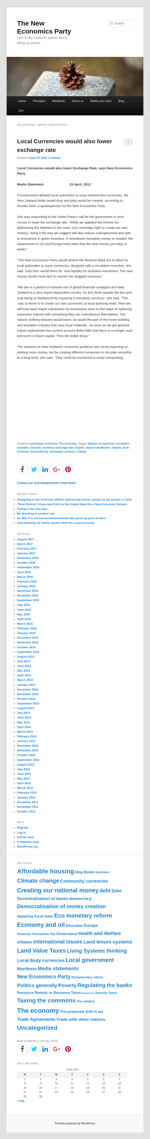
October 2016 (26, 562)
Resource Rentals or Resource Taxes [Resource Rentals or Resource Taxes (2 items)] (49, 993)
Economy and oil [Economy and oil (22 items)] (41, 925)
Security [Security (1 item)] (101, 993)
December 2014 (27, 637)
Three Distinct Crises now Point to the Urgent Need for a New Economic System (72, 504)
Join (21, 110)
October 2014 (26, 647)
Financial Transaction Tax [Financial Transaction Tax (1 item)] (36, 934)
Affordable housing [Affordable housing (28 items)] (45, 871)
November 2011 (27, 806)
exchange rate (64, 447)
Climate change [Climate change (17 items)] (38, 881)
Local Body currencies (43, 443)
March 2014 (25, 680)
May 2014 (23, 670)
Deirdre (56, 158)
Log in (21, 832)
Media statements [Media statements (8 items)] (58, 968)
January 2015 (26, 633)
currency (48, 447)
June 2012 (24, 774)
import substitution (98, 447)
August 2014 (25, 656)
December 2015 (27, 590)
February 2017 (27, 548)
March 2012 (25, 788)
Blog (121, 101)
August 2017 (25, 539)
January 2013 (26, 741)
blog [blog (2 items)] (79, 872)
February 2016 (27, 581)
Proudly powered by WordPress (75, 1123)
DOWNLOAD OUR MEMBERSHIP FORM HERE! (46, 483)
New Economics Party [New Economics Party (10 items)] (43, 976)
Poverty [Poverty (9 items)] (67, 985)
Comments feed (28, 842)
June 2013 (24, 717)
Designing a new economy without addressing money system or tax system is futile (74, 499)
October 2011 (26, 811)
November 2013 (27, 694)
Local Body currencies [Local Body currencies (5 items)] (41, 960)
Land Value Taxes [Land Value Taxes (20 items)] (41, 950)
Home (22, 101)
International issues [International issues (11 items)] (57, 942)
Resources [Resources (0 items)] (88, 993)
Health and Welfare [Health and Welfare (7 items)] (99, 933)
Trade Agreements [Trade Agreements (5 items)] (36, 1019)
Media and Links (101, 101)
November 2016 (27, 558)
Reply (81, 451)
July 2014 (23, 661)
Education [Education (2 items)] (74, 926)
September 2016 (28, 567)
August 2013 (25, 708)
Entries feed (25, 837)
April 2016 (24, 572)
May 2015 (23, 614)
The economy (67, 443)
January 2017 (26, 553)
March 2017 (25, 544)
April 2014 (24, 675)
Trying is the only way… (33, 509)
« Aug (20, 1100)
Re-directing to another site (36, 513)
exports (79, 447)
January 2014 (26, 684)
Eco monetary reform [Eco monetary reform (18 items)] (83, 915)
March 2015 (25, 623)
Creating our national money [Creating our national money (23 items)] (58, 890)
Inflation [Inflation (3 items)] (24, 942)
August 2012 (25, 764)
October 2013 (26, 698)
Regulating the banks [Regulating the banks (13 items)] (104, 985)
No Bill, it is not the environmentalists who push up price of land (61, 518)
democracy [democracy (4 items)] (80, 898)
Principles (39, 101)
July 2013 (23, 712)
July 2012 (23, 769)
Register (23, 827)
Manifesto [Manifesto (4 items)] (27, 968)
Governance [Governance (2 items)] (67, 934)
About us (77, 101)
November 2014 (27, 642)
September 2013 (28, 703)
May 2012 (23, 778)
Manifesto (58, 101)
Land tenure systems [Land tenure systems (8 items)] (107, 942)
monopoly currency (62, 451)
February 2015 (27, 628)
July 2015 (23, 604)
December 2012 (27, 745)
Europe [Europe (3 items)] (91, 925)
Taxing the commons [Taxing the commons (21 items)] (46, 1000)
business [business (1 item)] (103, 872)
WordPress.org (27, 846)
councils (35, 447)
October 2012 (26, 755)
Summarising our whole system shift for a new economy (55, 523)
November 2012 (27, 750)
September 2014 (28, 652)
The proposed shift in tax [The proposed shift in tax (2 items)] (81, 1011)
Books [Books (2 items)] (89, 872)
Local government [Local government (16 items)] (90, 960)
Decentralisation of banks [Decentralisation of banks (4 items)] (42, 898)
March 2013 (25, 731)
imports (116, 447)
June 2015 (24, 609)
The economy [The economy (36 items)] (38, 1010)
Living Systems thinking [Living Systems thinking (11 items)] (97, 951)
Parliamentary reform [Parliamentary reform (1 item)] (87, 977)
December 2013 (27, 689)
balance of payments (101, 443)
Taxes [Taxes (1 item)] (112, 993)
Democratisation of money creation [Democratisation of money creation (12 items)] (61, 906)
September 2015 (28, 600)
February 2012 (27, 792)
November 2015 (27, 595)
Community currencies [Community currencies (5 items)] (84, 881)
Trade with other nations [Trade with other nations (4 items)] (80, 1019)
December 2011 (27, 802)
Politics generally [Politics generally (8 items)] (37, 985)
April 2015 (24, 619)
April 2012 (24, 783)
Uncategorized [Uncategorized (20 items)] (37, 1027)
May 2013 (23, 722)
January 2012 (26, 797)
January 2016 (26, 586)
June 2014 (24, 666)
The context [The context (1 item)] (85, 1001)
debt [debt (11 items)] (105, 891)
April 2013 (24, 727)
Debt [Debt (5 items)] (116, 890)
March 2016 (25, 576)
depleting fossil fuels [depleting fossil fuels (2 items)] (35, 916)
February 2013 (27, 736)
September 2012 (28, 760)
